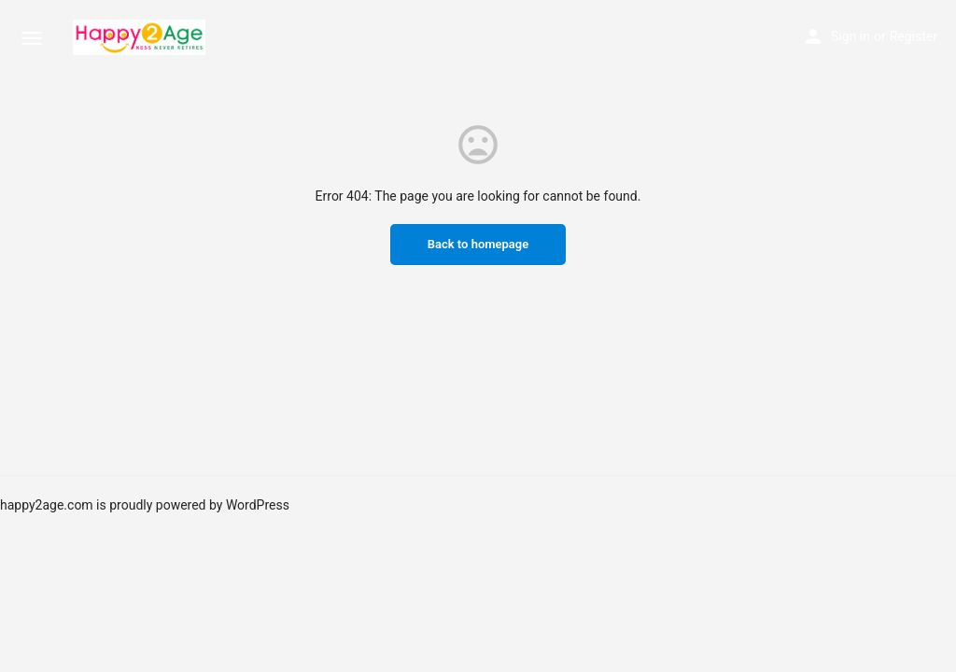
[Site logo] (141, 37)
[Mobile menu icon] (32, 38)
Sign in (850, 36)
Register (913, 36)
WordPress (257, 504)
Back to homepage (478, 244)
